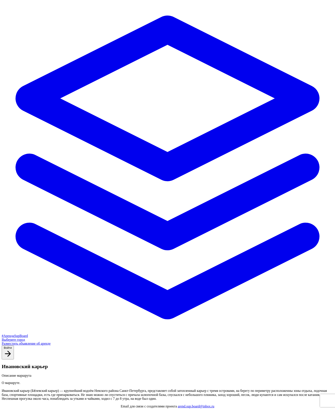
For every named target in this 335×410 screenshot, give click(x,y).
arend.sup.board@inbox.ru (196, 406)
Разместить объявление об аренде (26, 343)
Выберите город (13, 339)
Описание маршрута (16, 375)
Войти (7, 352)
